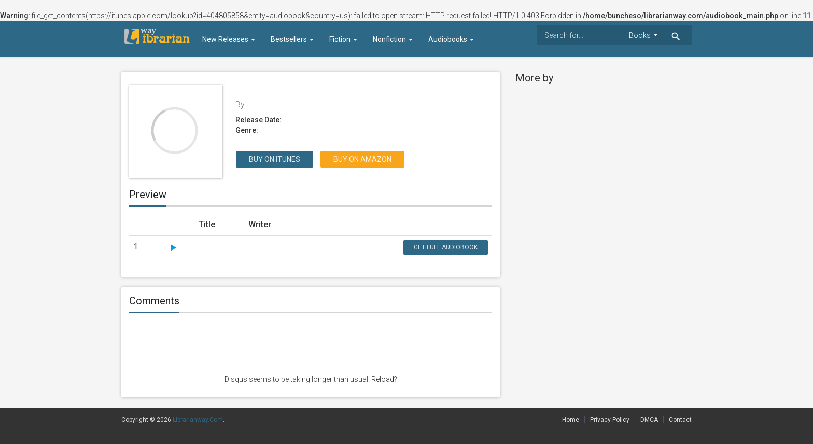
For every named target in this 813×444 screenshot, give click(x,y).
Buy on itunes (274, 159)
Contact (680, 419)
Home (570, 419)
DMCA (649, 419)
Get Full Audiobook (446, 247)
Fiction (343, 39)
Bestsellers (292, 39)
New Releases (228, 39)
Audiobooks (451, 39)
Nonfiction (393, 39)
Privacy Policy (609, 419)
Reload (382, 379)
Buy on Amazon (362, 159)
